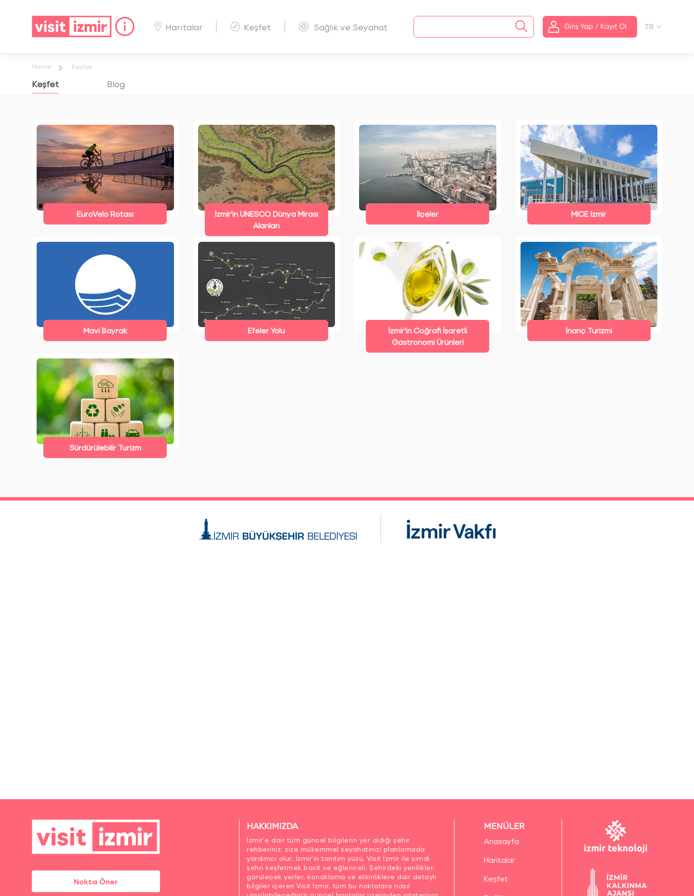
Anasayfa (501, 841)
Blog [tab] (116, 84)
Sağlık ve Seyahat (343, 27)
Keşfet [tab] (45, 84)
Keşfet (250, 27)
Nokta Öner (96, 881)
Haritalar (178, 27)
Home (41, 66)
